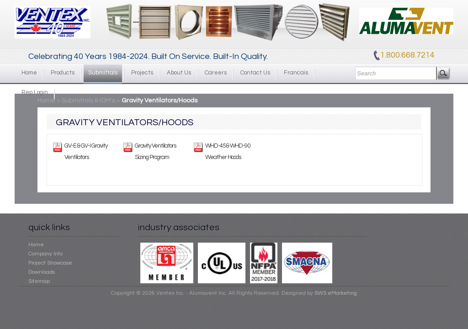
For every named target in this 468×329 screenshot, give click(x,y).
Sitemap (39, 281)
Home (29, 72)
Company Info (45, 254)
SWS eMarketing (335, 293)
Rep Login (34, 92)
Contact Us (255, 72)
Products (62, 72)
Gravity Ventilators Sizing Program (155, 151)
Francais (296, 72)
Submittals (102, 72)
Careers (216, 72)
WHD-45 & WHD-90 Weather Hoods (227, 151)
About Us (179, 72)
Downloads (41, 272)
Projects (142, 72)
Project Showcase (50, 263)
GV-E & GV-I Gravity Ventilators (85, 151)
